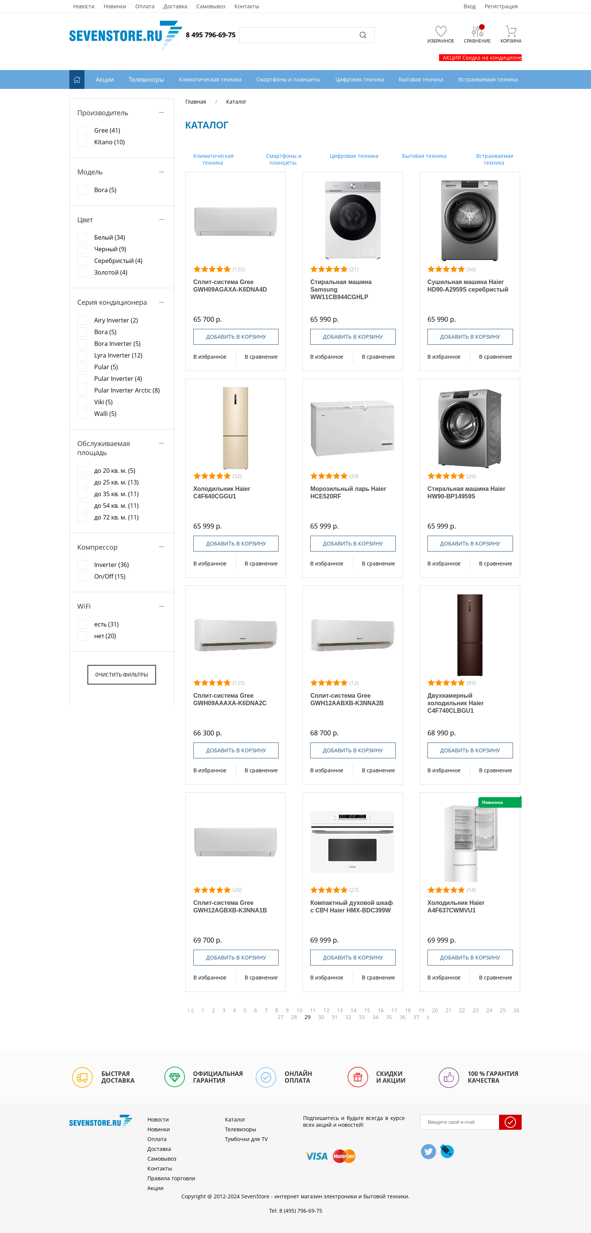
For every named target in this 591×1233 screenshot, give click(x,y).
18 (408, 1010)
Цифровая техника (353, 155)
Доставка (175, 6)
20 (435, 1010)
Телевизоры (146, 79)
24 (489, 1010)
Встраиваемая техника (494, 159)
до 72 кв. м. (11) (116, 517)
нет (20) (105, 636)
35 (389, 1017)
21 (449, 1010)
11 (313, 1010)
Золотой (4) (110, 272)
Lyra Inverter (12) (118, 355)
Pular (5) (106, 367)
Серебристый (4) (118, 261)
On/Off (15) (110, 576)
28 (294, 1017)
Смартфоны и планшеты (283, 159)
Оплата (145, 6)
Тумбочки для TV (246, 1139)
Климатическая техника (213, 159)
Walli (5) (105, 413)
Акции (105, 79)
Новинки (115, 6)
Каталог (235, 1119)
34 (375, 1017)
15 (367, 1010)
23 (476, 1010)
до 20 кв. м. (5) (114, 470)
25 (503, 1010)
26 (516, 1010)
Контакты (246, 6)
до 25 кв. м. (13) (116, 482)
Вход (470, 6)
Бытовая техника (424, 155)
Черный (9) (110, 249)
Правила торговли (171, 1178)
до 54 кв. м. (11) (116, 505)
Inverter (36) (111, 565)
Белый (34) (109, 237)
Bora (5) (105, 190)
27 (280, 1017)
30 (321, 1017)
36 (403, 1017)
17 (394, 1010)
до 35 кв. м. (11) (116, 494)
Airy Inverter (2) (116, 320)
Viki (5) (103, 402)
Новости (84, 6)
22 (462, 1010)
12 (326, 1010)
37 (416, 1017)
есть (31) (106, 624)
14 (354, 1010)
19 (421, 1010)
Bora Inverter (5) (117, 343)
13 (340, 1010)
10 (299, 1010)
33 (362, 1017)
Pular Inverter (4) (118, 378)
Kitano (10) (109, 142)
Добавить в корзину (236, 336)
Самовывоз (210, 6)
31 (335, 1017)
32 (348, 1017)
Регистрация (501, 6)
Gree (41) (107, 130)
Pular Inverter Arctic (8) (127, 390)
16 (381, 1010)
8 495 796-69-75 (211, 34)
